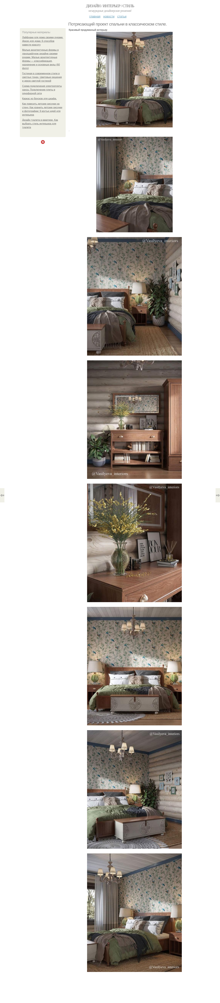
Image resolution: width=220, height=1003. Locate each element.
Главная (94, 16)
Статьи (121, 16)
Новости (108, 16)
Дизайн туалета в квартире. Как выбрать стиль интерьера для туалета (40, 124)
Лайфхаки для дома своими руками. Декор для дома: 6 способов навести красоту (42, 41)
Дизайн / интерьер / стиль (110, 6)
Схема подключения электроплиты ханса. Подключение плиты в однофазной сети (42, 90)
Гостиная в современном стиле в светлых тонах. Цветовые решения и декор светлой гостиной (42, 77)
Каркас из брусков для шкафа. (39, 98)
